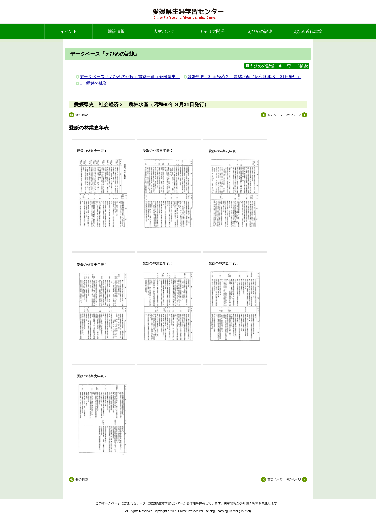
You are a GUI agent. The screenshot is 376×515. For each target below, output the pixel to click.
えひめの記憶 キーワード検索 (277, 66)
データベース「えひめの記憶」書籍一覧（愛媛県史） (130, 76)
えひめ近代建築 (307, 31)
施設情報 (116, 31)
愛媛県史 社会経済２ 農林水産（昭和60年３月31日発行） (244, 76)
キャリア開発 (212, 31)
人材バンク (164, 31)
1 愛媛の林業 (93, 83)
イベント (68, 31)
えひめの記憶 (259, 31)
